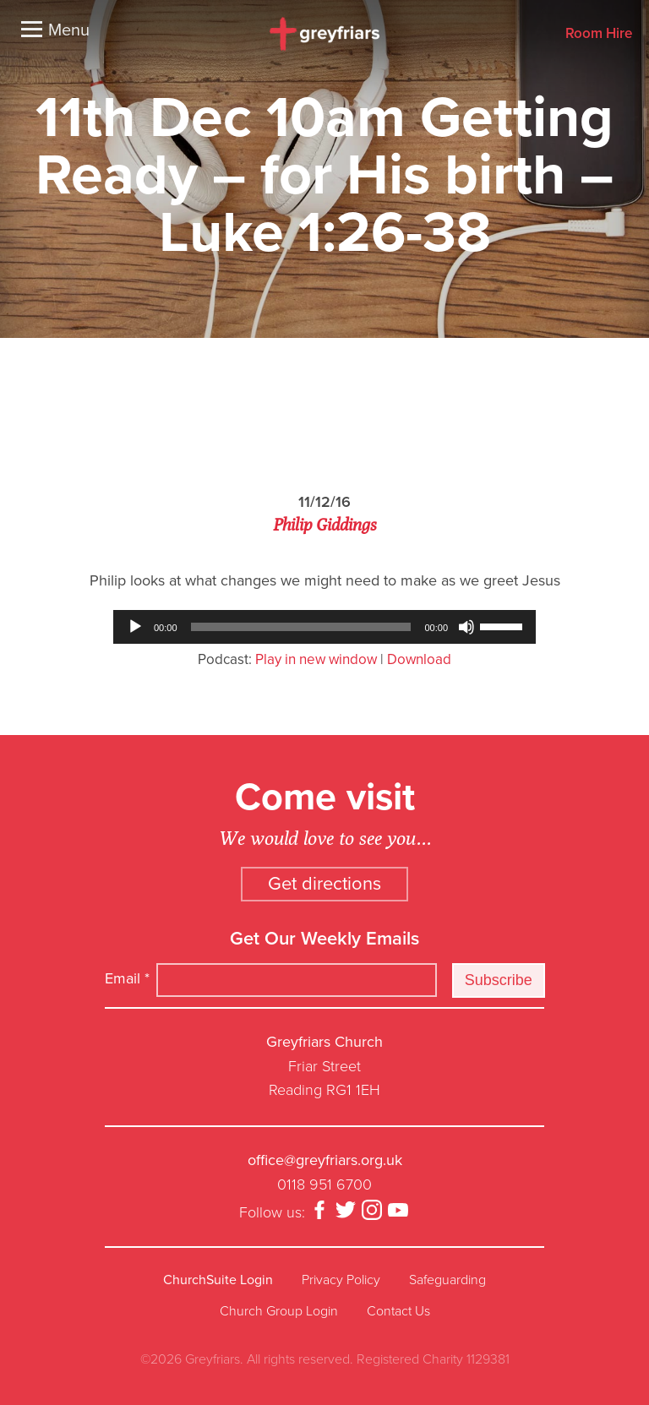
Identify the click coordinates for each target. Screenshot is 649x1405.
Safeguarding (447, 1280)
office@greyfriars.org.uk (325, 1160)
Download (419, 659)
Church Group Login (279, 1311)
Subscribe (498, 980)
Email (127, 978)
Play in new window (316, 659)
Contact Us (398, 1311)
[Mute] (466, 626)
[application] (324, 627)
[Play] (135, 626)
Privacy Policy (341, 1280)
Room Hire (598, 34)
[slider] (301, 627)
